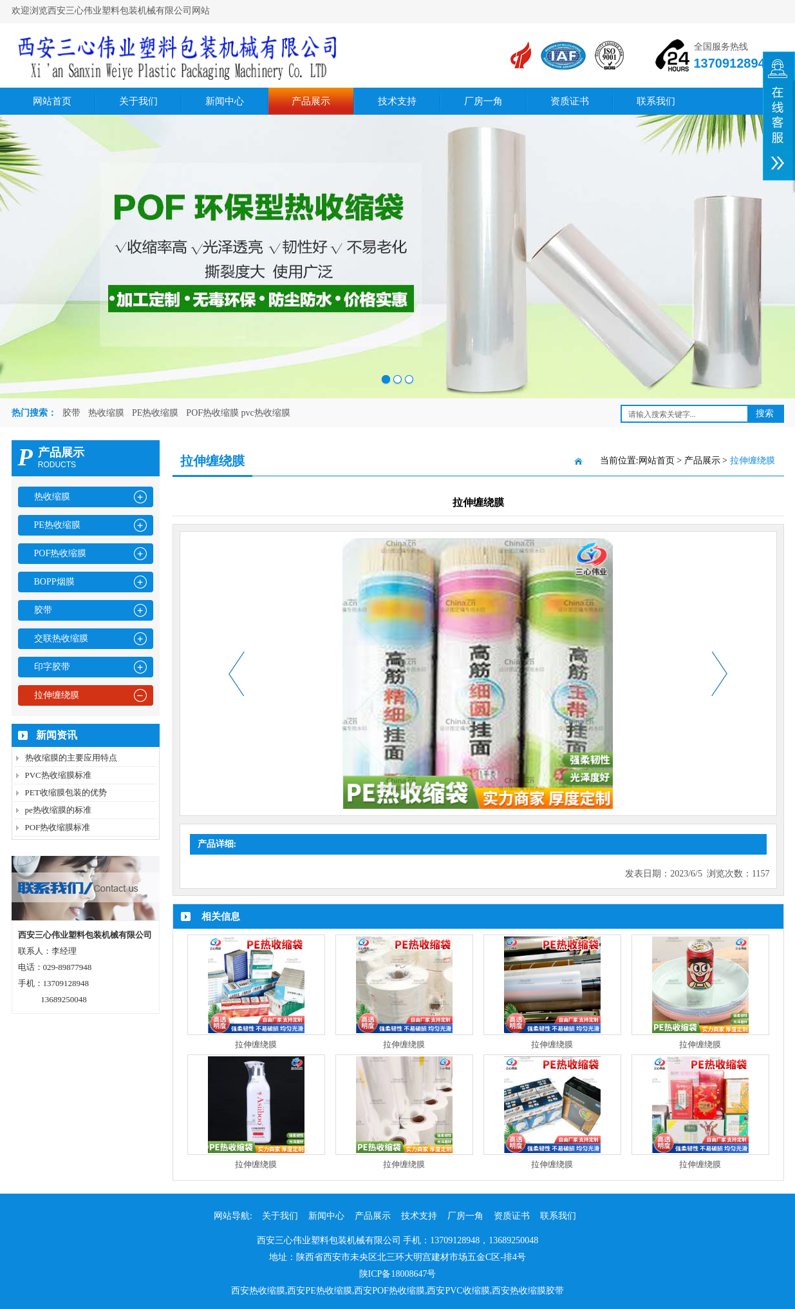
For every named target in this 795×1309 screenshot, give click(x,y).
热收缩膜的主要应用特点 (71, 757)
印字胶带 (52, 667)
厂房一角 (483, 101)
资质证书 (569, 101)
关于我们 (138, 101)
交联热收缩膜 (61, 638)
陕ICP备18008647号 (397, 1274)
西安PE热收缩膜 (319, 1290)
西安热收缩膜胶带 (528, 1290)
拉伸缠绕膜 (56, 695)
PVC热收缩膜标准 (58, 775)
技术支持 (397, 101)
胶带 (71, 413)
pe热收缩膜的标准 (58, 810)
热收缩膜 (106, 413)
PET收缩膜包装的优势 (66, 792)
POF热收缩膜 (60, 553)
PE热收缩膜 (155, 413)
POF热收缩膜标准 (58, 827)
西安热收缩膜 (258, 1290)
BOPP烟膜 (54, 582)
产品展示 (311, 101)
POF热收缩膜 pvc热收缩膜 (238, 413)
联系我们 (656, 101)
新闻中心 (224, 101)
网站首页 (52, 101)
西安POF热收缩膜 (389, 1290)
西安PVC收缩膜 (458, 1290)
